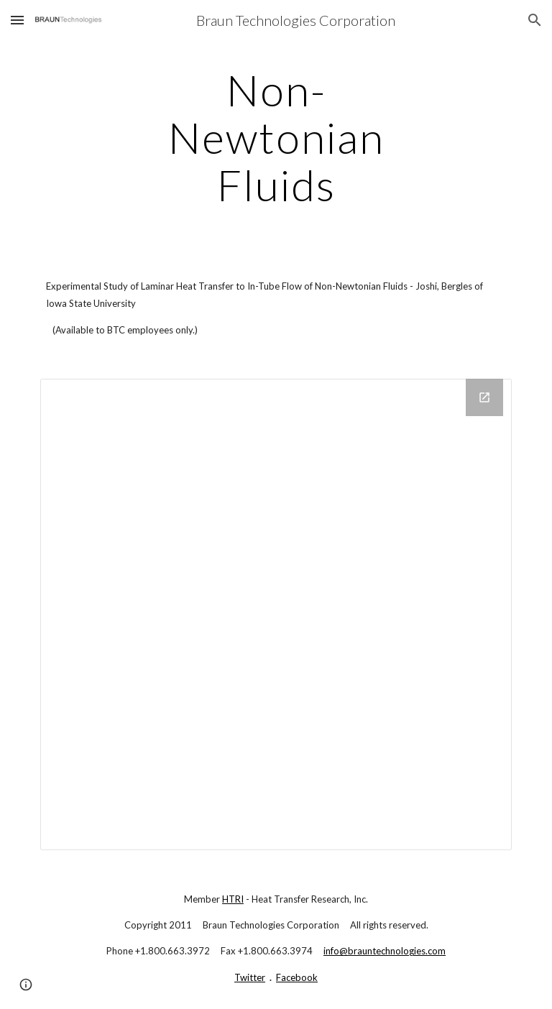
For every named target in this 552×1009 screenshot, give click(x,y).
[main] (276, 137)
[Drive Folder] (275, 614)
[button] (17, 20)
